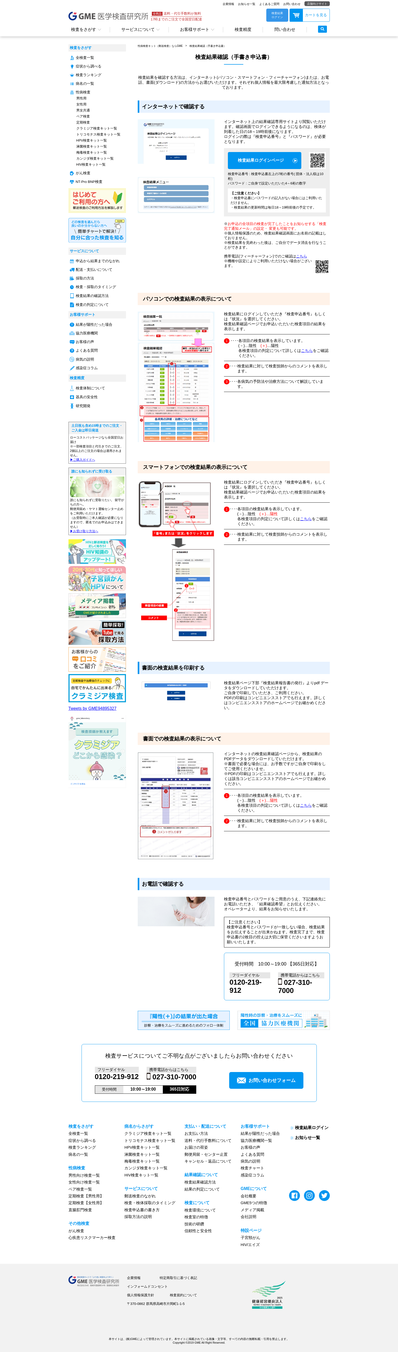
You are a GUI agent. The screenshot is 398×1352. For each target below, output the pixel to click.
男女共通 (83, 110)
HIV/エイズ (250, 1245)
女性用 (81, 104)
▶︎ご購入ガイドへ (82, 460)
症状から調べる (88, 66)
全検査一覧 (85, 58)
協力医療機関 (87, 333)
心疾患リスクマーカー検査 (92, 1238)
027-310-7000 (174, 1077)
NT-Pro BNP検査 (89, 182)
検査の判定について (92, 305)
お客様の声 (85, 342)
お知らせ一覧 (246, 3)
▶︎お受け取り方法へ (84, 531)
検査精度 (243, 29)
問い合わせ (284, 29)
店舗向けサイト (317, 3)
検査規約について (183, 1295)
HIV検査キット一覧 (91, 164)
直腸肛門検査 (80, 1210)
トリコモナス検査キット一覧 (98, 134)
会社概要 (248, 1196)
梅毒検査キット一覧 (91, 152)
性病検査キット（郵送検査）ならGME (160, 45)
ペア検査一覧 (80, 1189)
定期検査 (83, 122)
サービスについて (138, 29)
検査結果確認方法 (200, 1182)
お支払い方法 (196, 1133)
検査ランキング (88, 75)
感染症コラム (87, 368)
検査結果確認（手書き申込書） (207, 45)
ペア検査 (83, 116)
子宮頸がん (250, 1238)
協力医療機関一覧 (256, 1140)
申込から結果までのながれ (98, 261)
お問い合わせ (292, 3)
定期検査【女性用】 (86, 1203)
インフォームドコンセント (147, 1286)
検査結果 (261, 160)
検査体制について (90, 388)
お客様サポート (194, 29)
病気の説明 (85, 359)
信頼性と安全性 (198, 1231)
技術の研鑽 (194, 1224)
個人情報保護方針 (140, 1295)
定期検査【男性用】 (86, 1196)
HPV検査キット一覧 (91, 140)
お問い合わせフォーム (266, 1080)
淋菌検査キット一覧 (91, 146)
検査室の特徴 (196, 1217)
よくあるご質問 (269, 3)
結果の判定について (202, 1189)
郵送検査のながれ (140, 1196)
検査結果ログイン (311, 1127)
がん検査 (83, 173)
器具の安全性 (87, 397)
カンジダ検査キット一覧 (95, 158)
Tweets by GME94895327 (92, 708)
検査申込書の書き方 (142, 1210)
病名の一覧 (85, 84)
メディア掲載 (252, 1210)
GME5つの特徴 (254, 1203)
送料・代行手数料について (208, 1140)
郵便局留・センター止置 (206, 1154)
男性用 (81, 98)
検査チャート (252, 1168)
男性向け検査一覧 (84, 1175)
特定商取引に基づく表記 (178, 1278)
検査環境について (200, 1210)
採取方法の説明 (138, 1217)
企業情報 (228, 3)
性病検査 (83, 92)
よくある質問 (87, 350)
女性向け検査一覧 (84, 1182)
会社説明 (248, 1217)
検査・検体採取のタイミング (149, 1203)
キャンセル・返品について (208, 1161)
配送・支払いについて (94, 270)
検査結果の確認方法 (92, 296)
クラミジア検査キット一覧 (96, 128)
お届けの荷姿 (196, 1147)
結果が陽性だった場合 (94, 325)
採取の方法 (85, 278)
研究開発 (83, 406)
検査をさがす (83, 29)
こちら (301, 256)
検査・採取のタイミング (96, 287)
